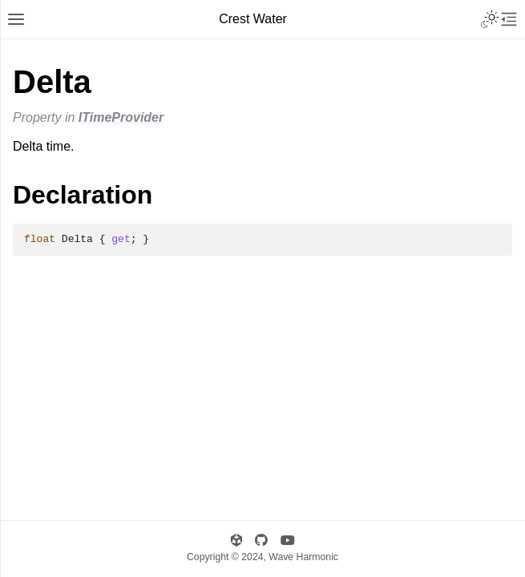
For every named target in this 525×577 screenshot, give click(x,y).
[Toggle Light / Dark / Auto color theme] (489, 19)
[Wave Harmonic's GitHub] (261, 540)
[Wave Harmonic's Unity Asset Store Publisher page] (236, 540)
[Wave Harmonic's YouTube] (288, 540)
